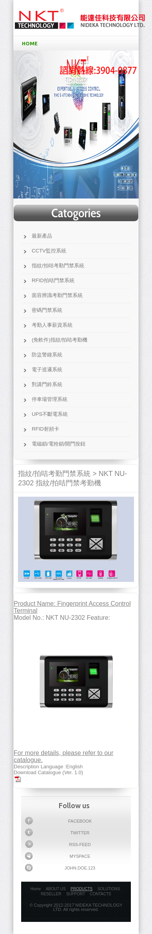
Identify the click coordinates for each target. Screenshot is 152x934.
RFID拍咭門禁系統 (53, 280)
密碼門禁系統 (47, 310)
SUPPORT (75, 894)
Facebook (58, 821)
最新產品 (42, 236)
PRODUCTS (81, 889)
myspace (57, 856)
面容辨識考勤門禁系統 (57, 295)
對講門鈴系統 (47, 384)
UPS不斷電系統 (50, 414)
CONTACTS (100, 894)
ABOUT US (56, 889)
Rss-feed (58, 844)
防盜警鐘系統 (47, 355)
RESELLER (51, 894)
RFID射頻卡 (45, 429)
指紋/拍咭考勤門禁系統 (58, 265)
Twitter (57, 832)
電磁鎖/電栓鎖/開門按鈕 (58, 444)
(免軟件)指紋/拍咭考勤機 (59, 340)
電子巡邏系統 (47, 369)
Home (36, 889)
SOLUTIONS (109, 889)
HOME (77, 43)
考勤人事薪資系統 (52, 325)
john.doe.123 (60, 867)
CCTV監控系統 (49, 251)
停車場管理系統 (49, 399)
